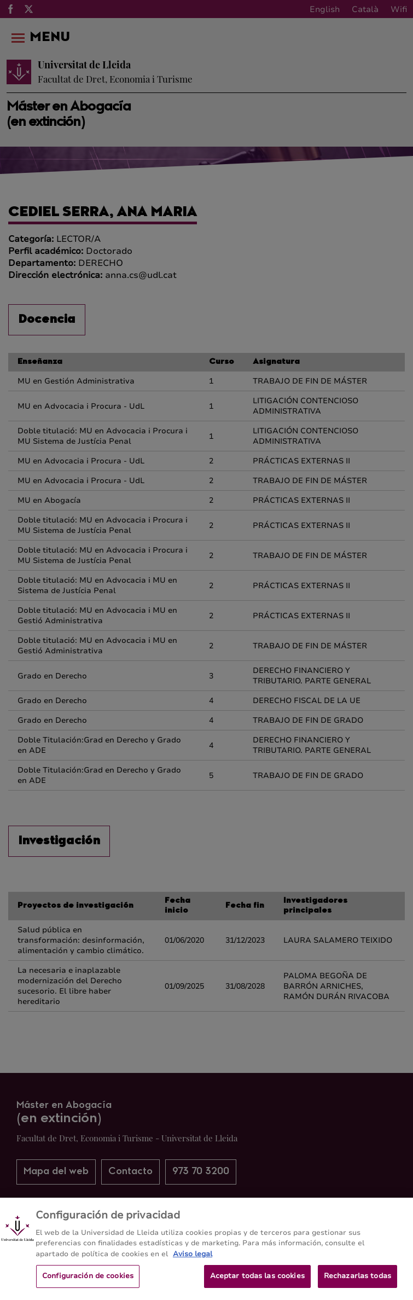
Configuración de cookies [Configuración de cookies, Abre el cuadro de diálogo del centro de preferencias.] (87, 1283)
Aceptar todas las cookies (257, 1283)
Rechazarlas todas (357, 1283)
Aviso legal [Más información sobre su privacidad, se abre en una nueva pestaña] (192, 1261)
